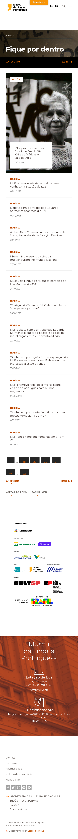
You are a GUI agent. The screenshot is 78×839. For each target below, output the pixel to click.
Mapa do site (13, 779)
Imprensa (11, 763)
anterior (12, 481)
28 (24, 462)
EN (51, 6)
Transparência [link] (18, 809)
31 (56, 462)
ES (56, 6)
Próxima (66, 481)
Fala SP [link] (14, 805)
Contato (10, 757)
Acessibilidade (14, 768)
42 (24, 474)
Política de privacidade (19, 774)
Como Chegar (39, 689)
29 (34, 462)
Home (9, 35)
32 (10, 474)
